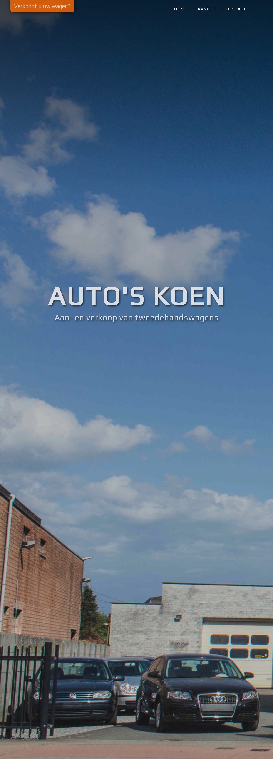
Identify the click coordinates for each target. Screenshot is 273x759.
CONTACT (236, 8)
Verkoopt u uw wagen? (42, 6)
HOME (180, 8)
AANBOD (206, 8)
